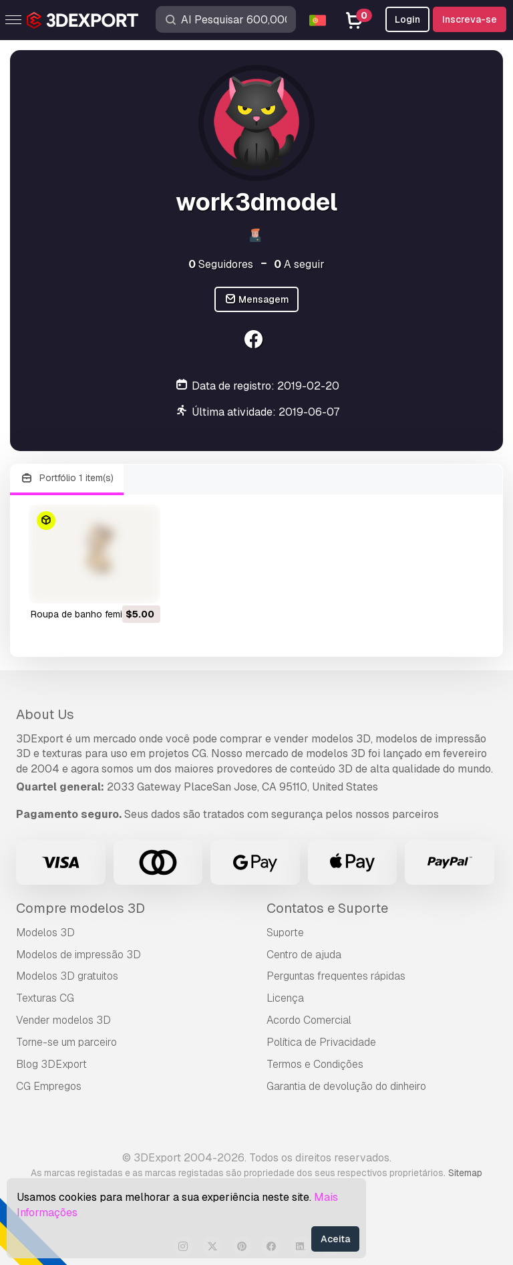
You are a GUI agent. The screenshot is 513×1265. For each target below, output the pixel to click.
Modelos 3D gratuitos (67, 976)
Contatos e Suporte (327, 908)
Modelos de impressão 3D (78, 955)
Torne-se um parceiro (66, 1042)
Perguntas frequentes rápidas (336, 976)
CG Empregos (48, 1086)
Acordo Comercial (309, 1020)
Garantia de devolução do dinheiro (346, 1086)
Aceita (335, 1239)
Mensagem (257, 299)
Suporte (285, 933)
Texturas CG (45, 998)
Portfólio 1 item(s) (67, 478)
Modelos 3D (45, 933)
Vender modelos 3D (63, 1020)
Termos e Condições (315, 1064)
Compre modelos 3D (80, 908)
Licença (285, 998)
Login (407, 19)
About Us (45, 714)
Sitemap (465, 1173)
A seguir (299, 264)
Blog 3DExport (51, 1064)
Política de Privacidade (321, 1042)
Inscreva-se (469, 19)
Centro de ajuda (304, 955)
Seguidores (220, 264)
